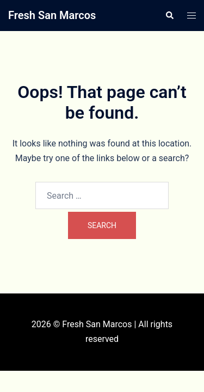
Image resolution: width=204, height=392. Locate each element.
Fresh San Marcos (52, 15)
